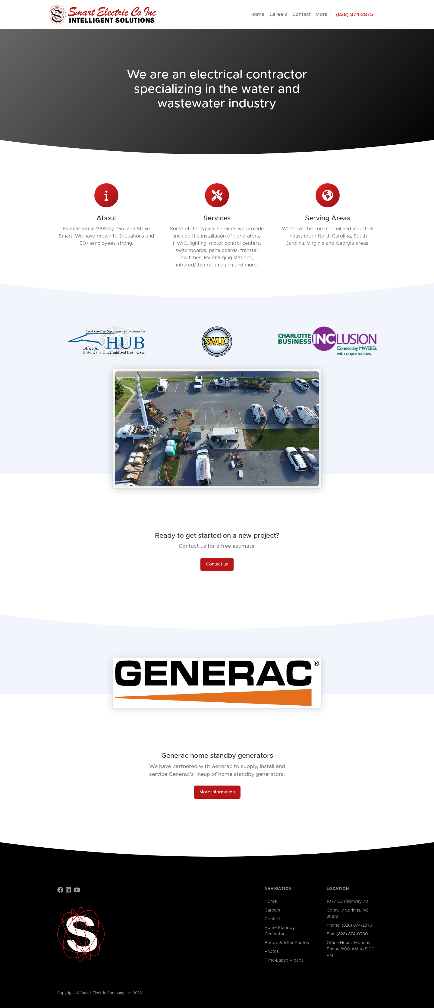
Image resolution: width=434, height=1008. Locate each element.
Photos (272, 952)
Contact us (217, 564)
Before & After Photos (287, 943)
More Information (217, 792)
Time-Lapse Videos (284, 960)
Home (257, 14)
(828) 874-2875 (354, 14)
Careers (278, 14)
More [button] (323, 14)
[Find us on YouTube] (77, 890)
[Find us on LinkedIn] (68, 890)
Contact (301, 14)
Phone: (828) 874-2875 (349, 925)
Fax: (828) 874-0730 (347, 934)
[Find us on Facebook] (60, 890)
